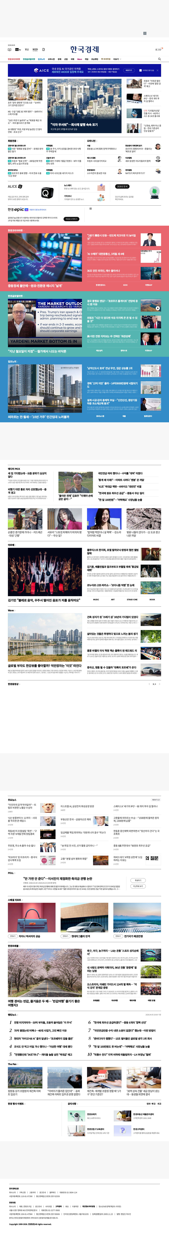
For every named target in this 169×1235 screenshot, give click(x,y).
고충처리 (32, 1192)
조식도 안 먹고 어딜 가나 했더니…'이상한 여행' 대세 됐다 (43, 1046)
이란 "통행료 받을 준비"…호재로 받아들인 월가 (25, 150)
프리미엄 (106, 59)
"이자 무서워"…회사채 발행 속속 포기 (74, 124)
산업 (66, 59)
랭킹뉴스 (12, 1014)
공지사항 (72, 1103)
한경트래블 (13, 945)
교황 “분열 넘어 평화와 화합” (74, 858)
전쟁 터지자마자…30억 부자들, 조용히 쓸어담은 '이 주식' (43, 1022)
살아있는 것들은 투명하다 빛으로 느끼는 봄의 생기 (112, 634)
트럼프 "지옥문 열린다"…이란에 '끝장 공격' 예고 (152, 83)
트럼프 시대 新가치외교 (96, 160)
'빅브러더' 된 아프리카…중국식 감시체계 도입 (22, 858)
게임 (86, 59)
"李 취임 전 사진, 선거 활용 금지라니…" (79, 845)
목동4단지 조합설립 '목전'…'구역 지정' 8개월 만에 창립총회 (22, 832)
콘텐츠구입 (28, 1206)
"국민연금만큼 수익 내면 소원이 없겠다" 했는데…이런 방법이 (124, 1030)
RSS (66, 1206)
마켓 (148, 285)
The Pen (12, 1064)
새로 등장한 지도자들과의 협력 (137, 160)
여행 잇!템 (151, 1000)
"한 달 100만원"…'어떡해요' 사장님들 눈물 (120, 500)
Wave (79, 59)
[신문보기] (9, 49)
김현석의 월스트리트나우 (17, 145)
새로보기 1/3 (156, 800)
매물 (124, 416)
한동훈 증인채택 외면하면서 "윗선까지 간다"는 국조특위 (136, 832)
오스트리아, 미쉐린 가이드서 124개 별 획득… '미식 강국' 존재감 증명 (112, 985)
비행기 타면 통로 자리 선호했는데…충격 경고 (27, 490)
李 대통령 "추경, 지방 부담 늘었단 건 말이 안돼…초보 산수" (25, 130)
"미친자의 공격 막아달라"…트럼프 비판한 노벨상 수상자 (22, 806)
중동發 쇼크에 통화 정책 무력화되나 (101, 148)
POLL (11, 873)
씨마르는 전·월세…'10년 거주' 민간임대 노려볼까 (38, 417)
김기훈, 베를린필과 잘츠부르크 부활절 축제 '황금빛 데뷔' (112, 568)
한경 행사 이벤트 (16, 1103)
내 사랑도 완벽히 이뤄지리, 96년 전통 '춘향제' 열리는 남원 (111, 969)
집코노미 (41, 59)
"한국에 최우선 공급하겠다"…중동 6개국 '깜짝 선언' (119, 1022)
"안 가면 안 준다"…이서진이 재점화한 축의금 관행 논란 (57, 878)
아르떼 (11, 545)
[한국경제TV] (18, 49)
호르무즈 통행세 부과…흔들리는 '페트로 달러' (138, 150)
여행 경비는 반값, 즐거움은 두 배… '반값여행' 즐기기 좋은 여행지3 (44, 1003)
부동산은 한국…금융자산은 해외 (76, 819)
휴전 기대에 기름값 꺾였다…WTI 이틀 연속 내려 (63, 162)
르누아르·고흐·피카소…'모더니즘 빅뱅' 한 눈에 (110, 585)
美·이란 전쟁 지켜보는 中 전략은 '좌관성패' (109, 336)
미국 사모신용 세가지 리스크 (60, 173)
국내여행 (114, 1000)
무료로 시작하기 (71, 219)
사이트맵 (48, 1206)
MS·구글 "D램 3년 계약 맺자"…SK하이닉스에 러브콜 (25, 113)
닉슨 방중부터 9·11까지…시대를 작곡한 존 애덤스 (22, 819)
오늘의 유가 (50, 158)
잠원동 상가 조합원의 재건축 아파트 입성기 (24, 1092)
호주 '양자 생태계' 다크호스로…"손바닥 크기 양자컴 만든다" (24, 104)
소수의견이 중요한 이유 (96, 173)
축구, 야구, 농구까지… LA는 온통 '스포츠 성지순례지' (112, 952)
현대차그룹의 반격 (75, 936)
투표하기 (138, 880)
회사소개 (12, 1192)
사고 (159, 1103)
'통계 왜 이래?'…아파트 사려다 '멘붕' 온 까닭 (121, 480)
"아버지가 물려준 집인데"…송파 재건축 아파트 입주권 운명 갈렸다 (63, 1092)
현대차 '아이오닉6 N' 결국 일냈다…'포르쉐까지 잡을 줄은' (43, 1038)
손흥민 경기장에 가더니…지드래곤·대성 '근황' (25, 533)
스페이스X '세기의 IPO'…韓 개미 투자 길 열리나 (135, 806)
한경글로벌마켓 (29, 59)
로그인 (158, 49)
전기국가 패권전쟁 (128, 936)
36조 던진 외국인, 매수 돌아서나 (103, 270)
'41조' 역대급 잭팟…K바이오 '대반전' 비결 (119, 486)
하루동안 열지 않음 (148, 70)
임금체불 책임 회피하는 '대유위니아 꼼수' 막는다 (83, 832)
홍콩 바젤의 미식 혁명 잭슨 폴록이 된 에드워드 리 (112, 650)
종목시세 (124, 350)
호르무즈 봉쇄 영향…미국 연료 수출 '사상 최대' (24, 174)
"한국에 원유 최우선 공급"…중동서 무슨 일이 (121, 493)
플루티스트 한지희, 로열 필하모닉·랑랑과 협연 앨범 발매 (112, 551)
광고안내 (42, 1192)
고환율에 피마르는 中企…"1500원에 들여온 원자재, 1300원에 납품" (136, 819)
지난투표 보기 (138, 886)
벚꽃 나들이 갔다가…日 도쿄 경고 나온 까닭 (143, 533)
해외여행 (133, 1000)
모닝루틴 (94, 59)
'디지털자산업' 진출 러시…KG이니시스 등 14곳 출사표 (152, 113)
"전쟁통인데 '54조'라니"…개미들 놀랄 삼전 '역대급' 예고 (43, 1054)
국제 (72, 59)
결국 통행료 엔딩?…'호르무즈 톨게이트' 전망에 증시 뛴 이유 (112, 302)
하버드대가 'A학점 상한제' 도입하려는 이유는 (127, 858)
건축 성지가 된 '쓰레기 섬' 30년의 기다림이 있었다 (112, 617)
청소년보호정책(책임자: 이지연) (110, 1206)
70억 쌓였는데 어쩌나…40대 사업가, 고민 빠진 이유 (40, 1030)
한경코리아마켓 (14, 59)
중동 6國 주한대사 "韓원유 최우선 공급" (132, 845)
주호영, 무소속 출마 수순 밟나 (21, 845)
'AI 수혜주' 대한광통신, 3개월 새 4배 (105, 254)
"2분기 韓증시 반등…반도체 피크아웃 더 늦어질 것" (111, 237)
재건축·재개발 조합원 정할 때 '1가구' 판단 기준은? (104, 1092)
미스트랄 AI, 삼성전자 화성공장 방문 (77, 806)
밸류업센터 (148, 416)
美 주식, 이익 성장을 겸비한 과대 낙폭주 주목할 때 (63, 150)
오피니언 (51, 59)
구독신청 (22, 1192)
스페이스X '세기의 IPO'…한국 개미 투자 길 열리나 (151, 98)
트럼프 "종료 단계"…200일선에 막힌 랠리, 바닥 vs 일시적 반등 (25, 162)
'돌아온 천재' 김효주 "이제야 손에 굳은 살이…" (75, 497)
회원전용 (12, 140)
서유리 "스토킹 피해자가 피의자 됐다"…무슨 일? (64, 533)
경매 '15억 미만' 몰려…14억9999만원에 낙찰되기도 (112, 385)
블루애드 (53, 1192)
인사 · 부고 (151, 1103)
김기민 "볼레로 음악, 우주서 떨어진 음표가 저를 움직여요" (44, 600)
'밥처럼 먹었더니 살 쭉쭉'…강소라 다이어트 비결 (104, 533)
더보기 (116, 59)
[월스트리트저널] (27, 49)
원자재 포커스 (13, 170)
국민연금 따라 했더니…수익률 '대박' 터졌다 (120, 473)
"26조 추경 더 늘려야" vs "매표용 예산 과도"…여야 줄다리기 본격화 (24, 121)
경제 (59, 59)
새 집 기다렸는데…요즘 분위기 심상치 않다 (27, 474)
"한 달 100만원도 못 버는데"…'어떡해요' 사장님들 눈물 (121, 1046)
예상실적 (99, 350)
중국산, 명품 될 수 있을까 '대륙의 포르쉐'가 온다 (111, 667)
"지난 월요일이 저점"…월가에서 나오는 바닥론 (37, 351)
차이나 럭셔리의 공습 (24, 936)
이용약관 (75, 1206)
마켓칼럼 (49, 145)
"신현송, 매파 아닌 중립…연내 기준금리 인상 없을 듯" (152, 128)
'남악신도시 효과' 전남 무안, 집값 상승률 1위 (109, 368)
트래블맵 (96, 1000)
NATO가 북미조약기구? (135, 173)
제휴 (20, 1206)
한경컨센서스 (100, 285)
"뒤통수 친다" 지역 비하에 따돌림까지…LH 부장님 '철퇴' (122, 1054)
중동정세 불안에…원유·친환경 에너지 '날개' (35, 286)
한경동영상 (13, 684)
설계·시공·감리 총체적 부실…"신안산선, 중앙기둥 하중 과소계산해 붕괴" (112, 402)
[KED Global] (35, 49)
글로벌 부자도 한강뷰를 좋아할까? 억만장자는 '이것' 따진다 (44, 666)
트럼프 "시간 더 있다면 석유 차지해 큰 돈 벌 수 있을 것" (112, 319)
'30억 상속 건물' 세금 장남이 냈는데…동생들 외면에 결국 (143, 1092)
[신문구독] (43, 49)
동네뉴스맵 (100, 416)
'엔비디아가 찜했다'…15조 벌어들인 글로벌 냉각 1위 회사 (122, 1038)
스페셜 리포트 (14, 900)
